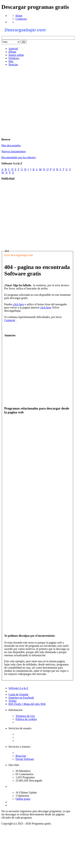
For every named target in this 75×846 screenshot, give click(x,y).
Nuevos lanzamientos (13, 151)
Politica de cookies (26, 719)
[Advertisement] (33, 102)
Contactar (9, 320)
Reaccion (21, 755)
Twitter (12, 700)
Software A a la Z (18, 688)
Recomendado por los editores (18, 157)
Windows (13, 58)
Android (13, 48)
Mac (10, 61)
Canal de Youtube (18, 694)
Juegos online (16, 54)
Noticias (13, 64)
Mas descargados (11, 145)
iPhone (12, 51)
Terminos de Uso (25, 715)
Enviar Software (25, 758)
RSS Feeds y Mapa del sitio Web (27, 703)
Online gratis (23, 798)
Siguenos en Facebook (21, 697)
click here (18, 304)
